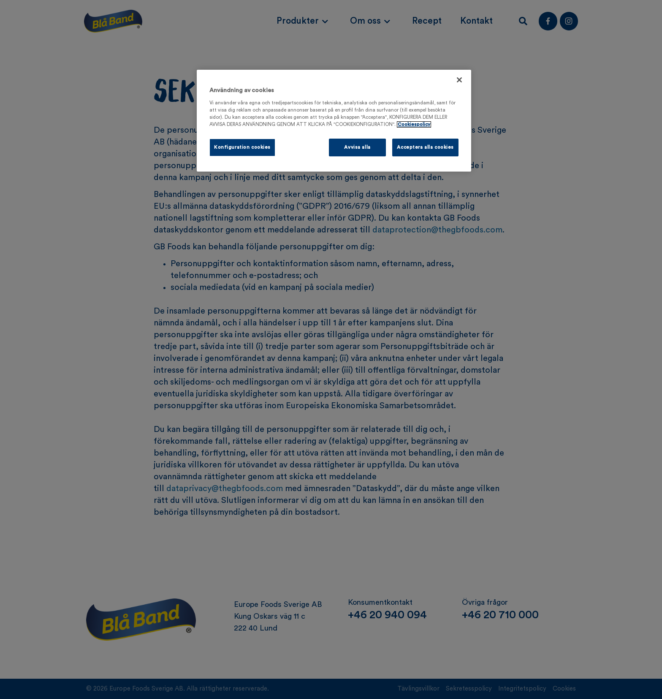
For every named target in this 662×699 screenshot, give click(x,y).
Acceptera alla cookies (425, 147)
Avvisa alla (357, 147)
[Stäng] (459, 80)
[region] (334, 121)
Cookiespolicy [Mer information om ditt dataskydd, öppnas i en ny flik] (414, 124)
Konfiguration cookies (242, 147)
